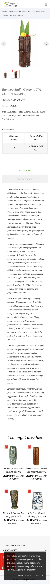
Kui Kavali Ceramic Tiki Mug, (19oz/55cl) (13, 514)
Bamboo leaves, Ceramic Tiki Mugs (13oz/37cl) (36, 470)
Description (25, 171)
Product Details (25, 179)
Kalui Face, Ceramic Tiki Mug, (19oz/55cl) (36, 514)
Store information (13, 545)
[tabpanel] (25, 44)
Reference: (6, 106)
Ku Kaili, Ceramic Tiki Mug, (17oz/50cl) (13, 470)
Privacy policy (24, 576)
